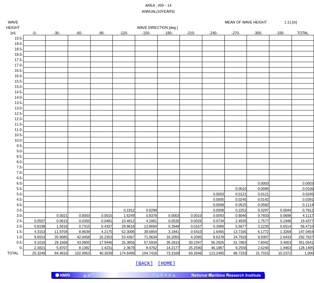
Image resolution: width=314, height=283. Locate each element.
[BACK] (144, 264)
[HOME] (166, 264)
